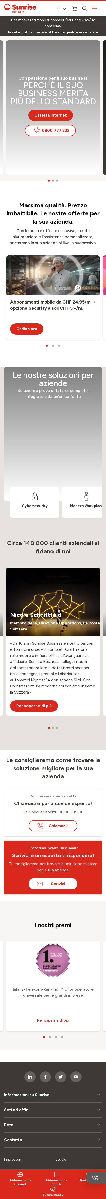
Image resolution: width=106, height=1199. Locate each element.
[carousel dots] (49, 181)
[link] (53, 32)
